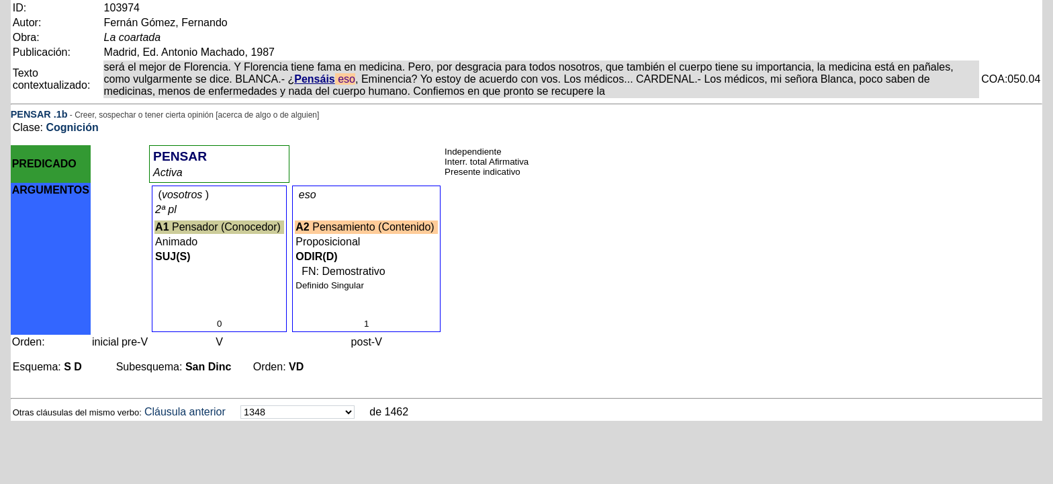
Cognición (72, 127)
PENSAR (31, 114)
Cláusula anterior (185, 411)
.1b (61, 114)
